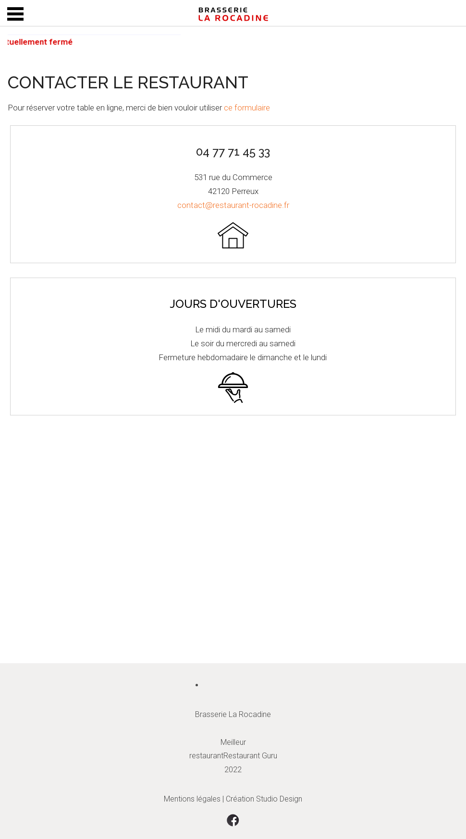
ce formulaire (247, 107)
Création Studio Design (264, 798)
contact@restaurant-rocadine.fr (233, 205)
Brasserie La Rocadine (233, 714)
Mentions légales (192, 798)
